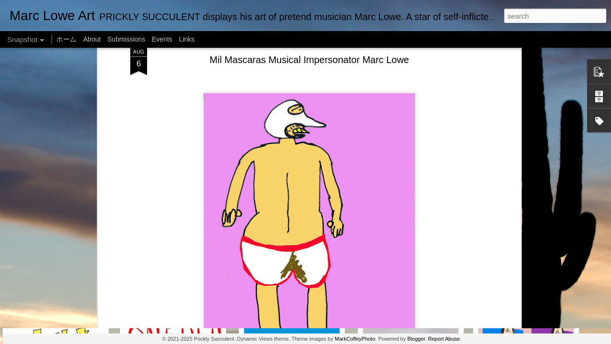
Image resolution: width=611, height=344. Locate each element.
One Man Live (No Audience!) (64, 169)
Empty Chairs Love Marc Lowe (524, 169)
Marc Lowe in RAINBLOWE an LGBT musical (315, 296)
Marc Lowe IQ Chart (180, 299)
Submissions (126, 39)
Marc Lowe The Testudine (407, 169)
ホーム (66, 39)
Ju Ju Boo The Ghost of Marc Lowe (531, 300)
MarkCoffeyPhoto (355, 339)
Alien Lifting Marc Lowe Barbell (412, 294)
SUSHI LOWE (176, 169)
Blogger (416, 339)
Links (187, 39)
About (92, 39)
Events (162, 39)
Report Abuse (444, 339)
